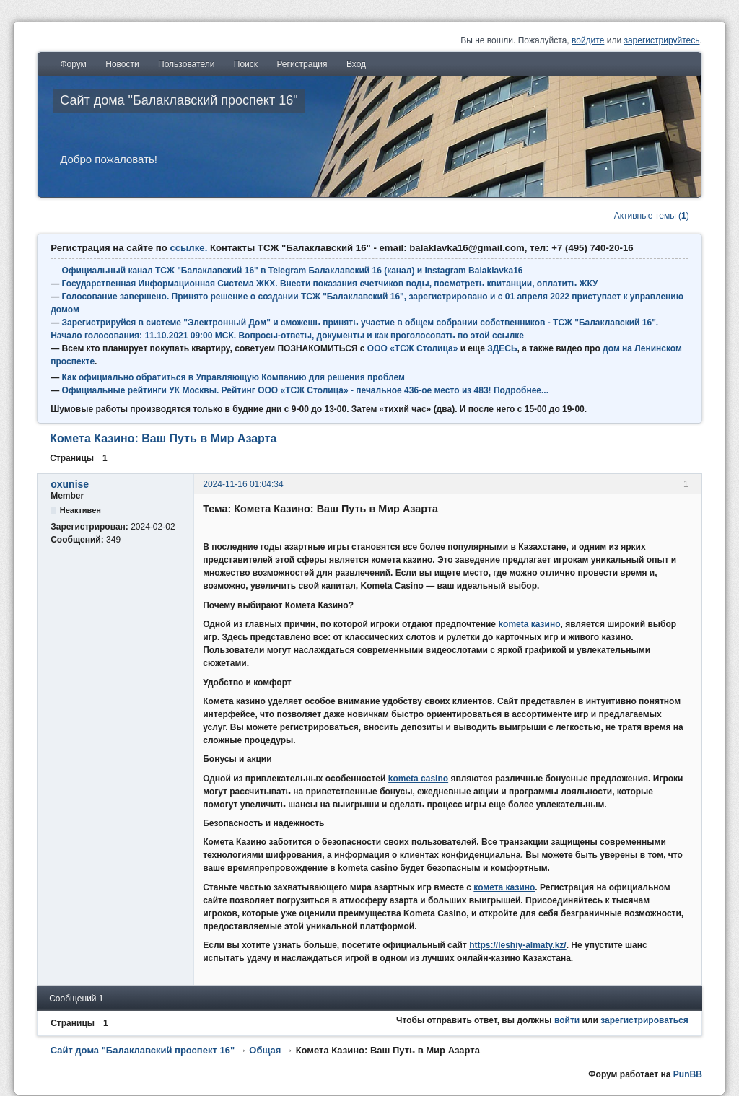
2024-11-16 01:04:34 (243, 484)
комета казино (504, 887)
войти (567, 1020)
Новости (122, 64)
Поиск (246, 64)
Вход (356, 64)
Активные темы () (651, 216)
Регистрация (301, 64)
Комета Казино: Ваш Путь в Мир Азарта (163, 438)
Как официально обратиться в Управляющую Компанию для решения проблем (233, 377)
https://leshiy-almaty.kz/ (517, 945)
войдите (588, 40)
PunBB (687, 1074)
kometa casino (418, 778)
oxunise (70, 484)
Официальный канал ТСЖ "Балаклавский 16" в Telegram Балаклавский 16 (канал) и (243, 271)
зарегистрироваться (644, 1020)
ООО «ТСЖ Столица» (412, 348)
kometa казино (529, 624)
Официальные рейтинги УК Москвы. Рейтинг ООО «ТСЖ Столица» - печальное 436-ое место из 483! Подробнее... (305, 390)
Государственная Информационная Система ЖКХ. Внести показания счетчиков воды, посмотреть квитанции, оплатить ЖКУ (330, 284)
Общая (265, 1050)
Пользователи (186, 64)
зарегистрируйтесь (661, 40)
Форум (73, 64)
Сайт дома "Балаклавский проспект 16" (178, 100)
